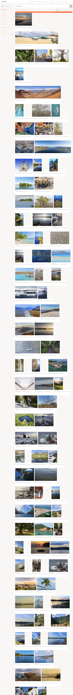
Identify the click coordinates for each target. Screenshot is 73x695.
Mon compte (59, 1)
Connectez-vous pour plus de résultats (44, 12)
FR (70, 1)
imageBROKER (4, 9)
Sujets (46, 1)
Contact (51, 1)
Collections (40, 1)
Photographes (32, 1)
